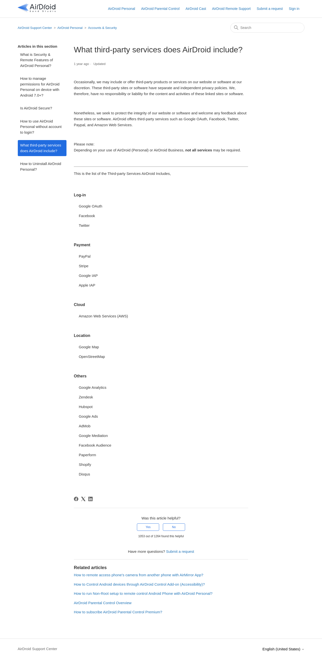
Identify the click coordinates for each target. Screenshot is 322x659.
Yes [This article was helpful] (148, 527)
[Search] (267, 28)
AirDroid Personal (121, 9)
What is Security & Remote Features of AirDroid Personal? (36, 60)
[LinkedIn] (90, 499)
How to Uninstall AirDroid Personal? (40, 166)
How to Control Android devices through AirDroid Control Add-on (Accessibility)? (139, 584)
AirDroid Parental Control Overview (102, 603)
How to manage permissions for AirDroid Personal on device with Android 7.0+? (40, 86)
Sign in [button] (294, 9)
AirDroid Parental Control (160, 9)
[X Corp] (83, 499)
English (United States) (283, 649)
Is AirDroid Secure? (36, 108)
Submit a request (270, 9)
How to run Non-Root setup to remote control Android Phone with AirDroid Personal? (143, 593)
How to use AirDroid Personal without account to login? (41, 126)
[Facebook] (76, 499)
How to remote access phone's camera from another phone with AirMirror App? (138, 575)
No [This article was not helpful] (174, 527)
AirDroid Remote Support (231, 9)
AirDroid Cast (196, 9)
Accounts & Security (102, 28)
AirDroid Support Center (35, 28)
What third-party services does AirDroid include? (40, 148)
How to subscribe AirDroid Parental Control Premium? (118, 612)
